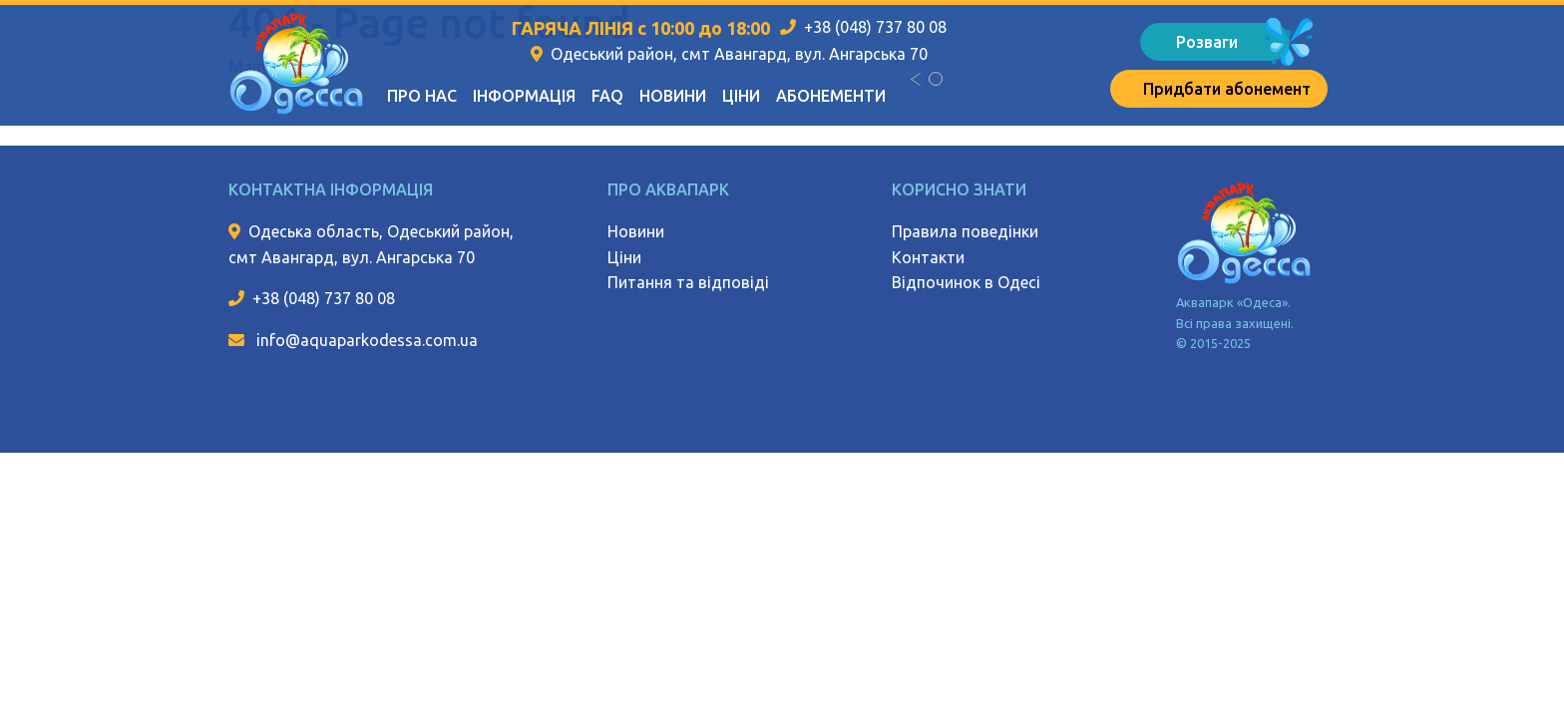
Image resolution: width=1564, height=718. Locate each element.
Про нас (422, 96)
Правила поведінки (965, 231)
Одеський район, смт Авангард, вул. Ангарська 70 (739, 54)
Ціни (741, 96)
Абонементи (831, 96)
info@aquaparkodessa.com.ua (365, 340)
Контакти (928, 257)
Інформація (524, 96)
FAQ (607, 96)
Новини (672, 96)
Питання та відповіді (688, 282)
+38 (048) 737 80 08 (875, 27)
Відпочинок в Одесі (966, 282)
